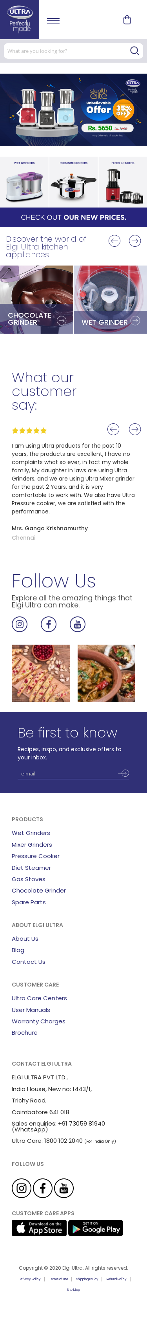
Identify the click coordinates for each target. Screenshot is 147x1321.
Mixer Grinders (32, 844)
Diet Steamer (31, 868)
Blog (18, 950)
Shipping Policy (87, 1279)
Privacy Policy (30, 1279)
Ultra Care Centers (39, 998)
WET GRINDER (105, 322)
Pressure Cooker (36, 856)
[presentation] (19, 113)
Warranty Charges (38, 1021)
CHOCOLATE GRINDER (29, 318)
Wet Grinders (31, 833)
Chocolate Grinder (39, 890)
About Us (25, 938)
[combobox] (73, 51)
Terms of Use (58, 1279)
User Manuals (31, 1010)
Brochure (25, 1032)
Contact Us (28, 962)
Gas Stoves (28, 879)
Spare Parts (29, 902)
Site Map (73, 1290)
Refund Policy (117, 1279)
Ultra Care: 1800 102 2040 (47, 1141)
